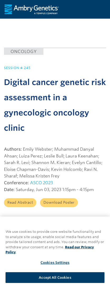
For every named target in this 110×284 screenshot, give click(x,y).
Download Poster (58, 202)
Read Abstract (20, 202)
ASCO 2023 (41, 182)
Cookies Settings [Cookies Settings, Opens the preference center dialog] (55, 264)
